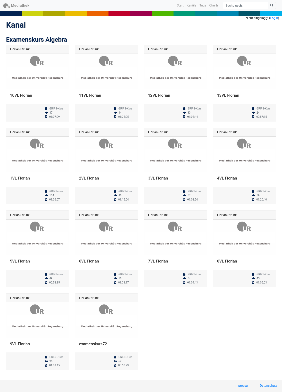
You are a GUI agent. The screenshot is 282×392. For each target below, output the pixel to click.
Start (181, 5)
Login (274, 18)
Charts (214, 5)
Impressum (242, 385)
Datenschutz (268, 385)
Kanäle (191, 5)
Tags (202, 5)
